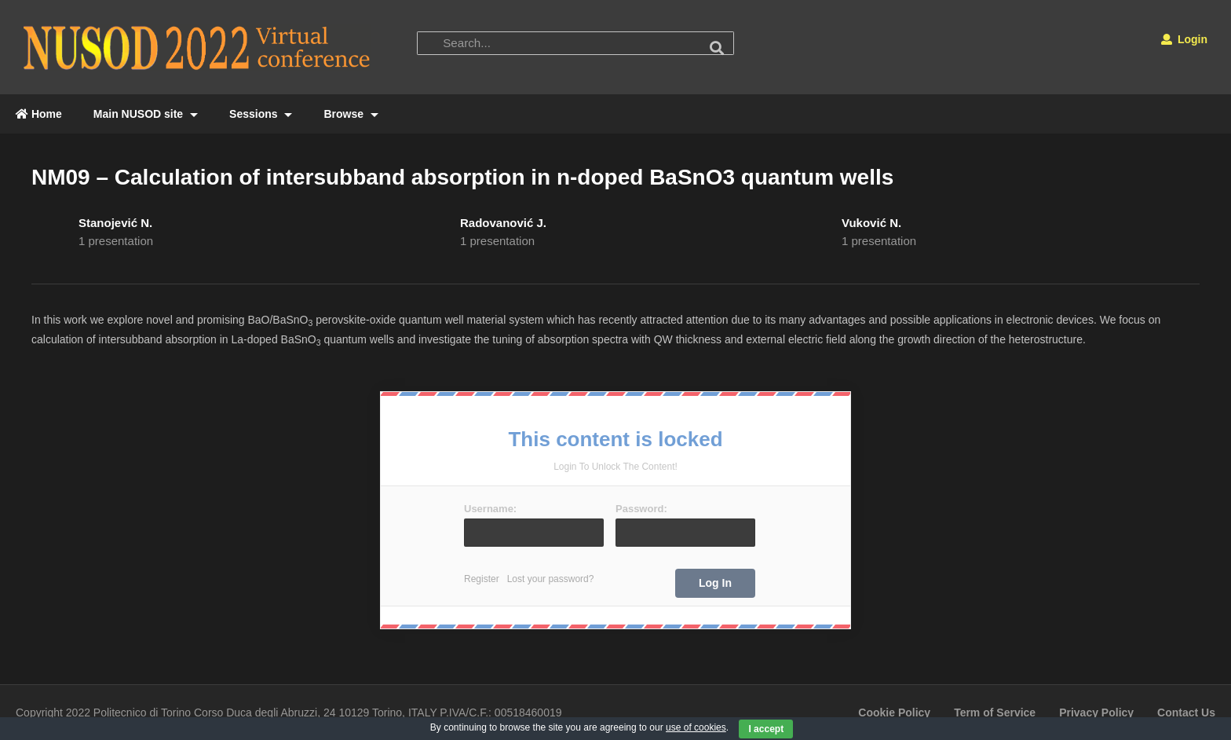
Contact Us (1186, 712)
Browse (350, 114)
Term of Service (995, 712)
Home (39, 114)
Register (481, 578)
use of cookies (696, 727)
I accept (766, 729)
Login (1184, 39)
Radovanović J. (503, 222)
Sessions (260, 114)
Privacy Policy (1096, 712)
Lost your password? (550, 578)
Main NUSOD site (145, 114)
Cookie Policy (894, 712)
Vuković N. (871, 222)
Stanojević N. (115, 222)
